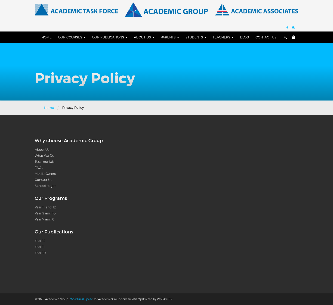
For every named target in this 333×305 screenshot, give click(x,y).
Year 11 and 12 (45, 207)
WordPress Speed (81, 299)
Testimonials (44, 162)
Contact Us (266, 37)
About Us (144, 37)
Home (46, 37)
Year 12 (40, 241)
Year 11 (40, 247)
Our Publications (109, 37)
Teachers (223, 37)
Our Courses (72, 37)
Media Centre (45, 174)
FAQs (39, 168)
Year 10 (40, 253)
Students (195, 37)
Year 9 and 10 (45, 213)
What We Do (44, 155)
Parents (170, 37)
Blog (244, 37)
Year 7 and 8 (44, 219)
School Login (45, 186)
